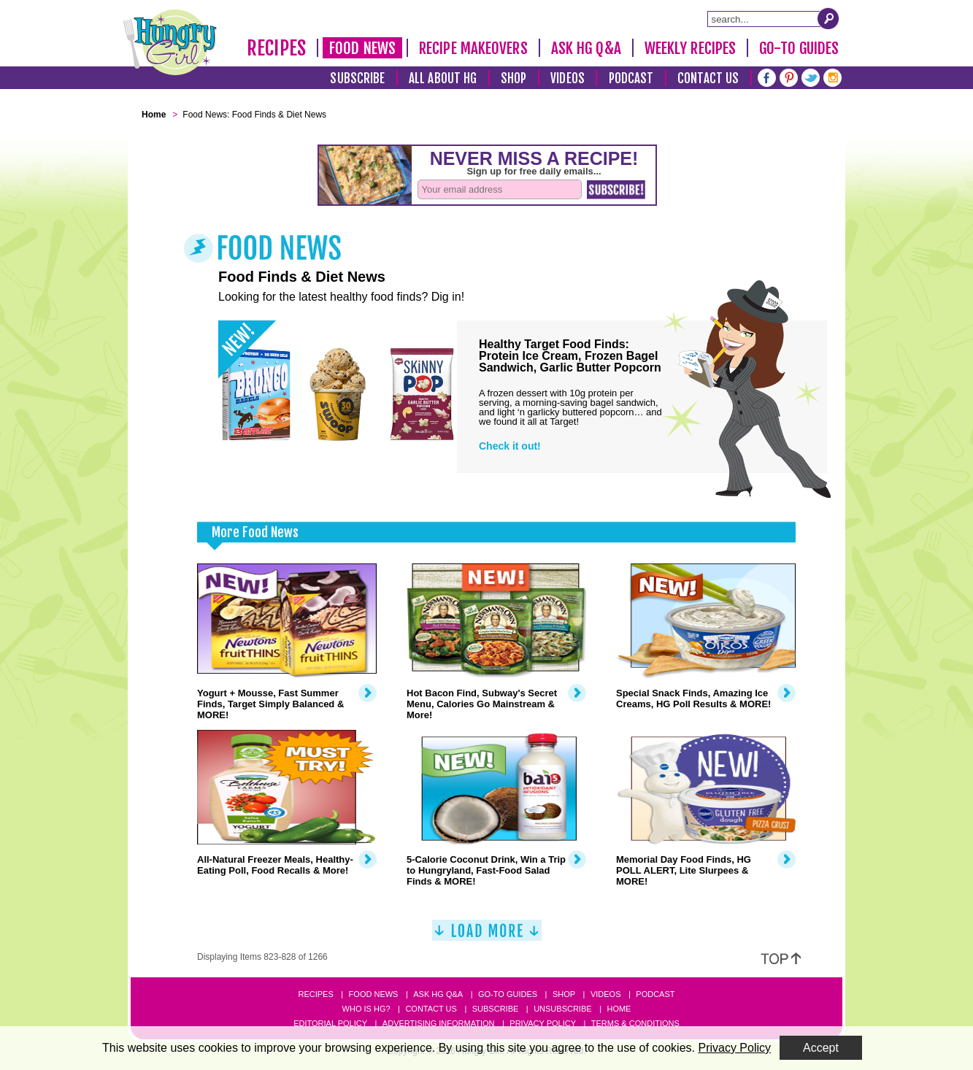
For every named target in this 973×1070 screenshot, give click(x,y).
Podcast (631, 78)
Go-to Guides (507, 994)
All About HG (443, 78)
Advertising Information (438, 1023)
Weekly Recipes (690, 48)
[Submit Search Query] (828, 18)
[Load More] (487, 936)
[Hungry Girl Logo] (170, 42)
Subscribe (357, 78)
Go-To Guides (799, 48)
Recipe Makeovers (473, 48)
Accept (821, 1048)
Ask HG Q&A (586, 48)
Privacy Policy (542, 1023)
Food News (362, 48)
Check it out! (510, 446)
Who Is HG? (366, 1008)
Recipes (276, 48)
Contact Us (708, 78)
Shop (513, 78)
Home (619, 1008)
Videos (567, 78)
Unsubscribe (562, 1008)
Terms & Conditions (635, 1023)
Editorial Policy (330, 1023)
